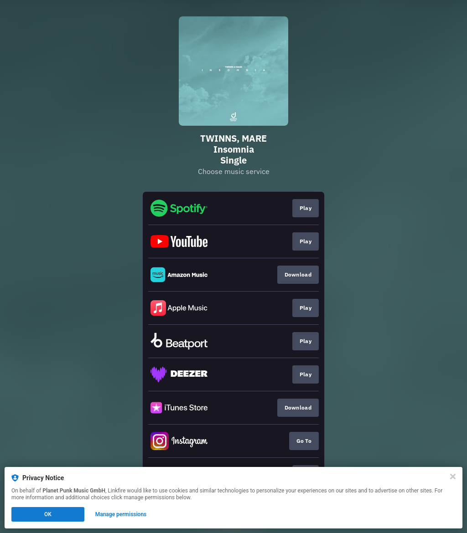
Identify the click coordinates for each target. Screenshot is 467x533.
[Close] (453, 476)
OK (48, 514)
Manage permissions (121, 514)
